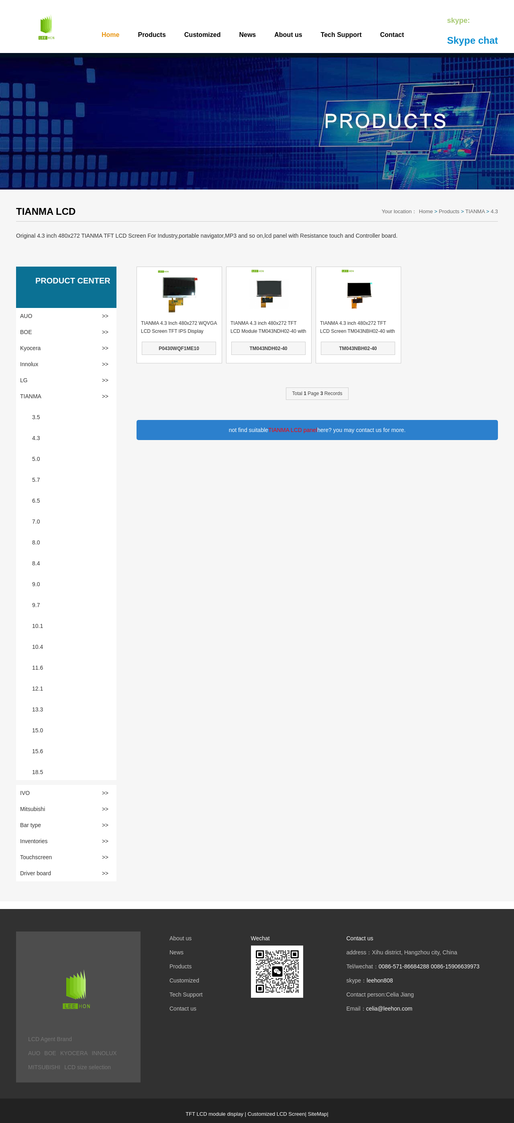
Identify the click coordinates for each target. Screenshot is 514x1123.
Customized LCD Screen (276, 1114)
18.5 (37, 772)
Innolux (64, 364)
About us (288, 34)
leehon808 (380, 980)
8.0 (36, 542)
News (247, 34)
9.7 (36, 605)
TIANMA (475, 211)
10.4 (37, 647)
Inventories (64, 841)
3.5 (36, 417)
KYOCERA (74, 1053)
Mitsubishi (64, 809)
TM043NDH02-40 (268, 348)
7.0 (36, 521)
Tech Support (341, 34)
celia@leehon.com (389, 1008)
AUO (64, 316)
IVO (64, 793)
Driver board (64, 873)
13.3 (37, 709)
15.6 (37, 751)
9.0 (36, 584)
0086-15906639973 (455, 966)
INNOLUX (104, 1053)
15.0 (37, 730)
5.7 (36, 480)
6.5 (36, 500)
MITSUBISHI (44, 1067)
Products (151, 34)
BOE (64, 332)
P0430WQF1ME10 (179, 348)
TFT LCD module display (214, 1114)
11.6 (37, 667)
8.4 (36, 563)
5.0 (36, 459)
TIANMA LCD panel (292, 430)
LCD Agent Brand (50, 1039)
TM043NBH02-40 (358, 348)
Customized (202, 34)
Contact (392, 34)
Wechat (260, 938)
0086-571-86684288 (404, 966)
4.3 (494, 211)
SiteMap (317, 1114)
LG (64, 380)
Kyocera (64, 348)
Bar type (64, 825)
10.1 (37, 626)
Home (110, 34)
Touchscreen (64, 857)
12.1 (37, 688)
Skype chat (472, 40)
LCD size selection (87, 1067)
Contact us (182, 1008)
